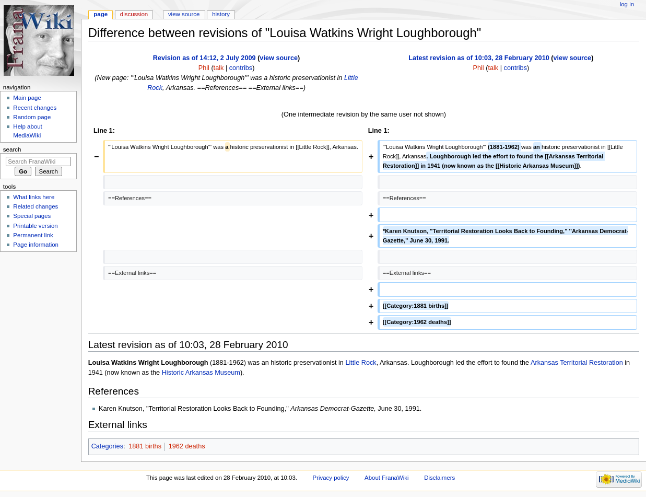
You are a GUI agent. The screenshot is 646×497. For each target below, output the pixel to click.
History (221, 14)
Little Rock (360, 362)
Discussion (134, 14)
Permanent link (33, 235)
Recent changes (34, 108)
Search (12, 149)
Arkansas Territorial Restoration (577, 362)
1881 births (144, 446)
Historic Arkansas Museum (201, 372)
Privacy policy (331, 478)
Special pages (32, 216)
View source (183, 14)
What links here (33, 197)
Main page (27, 98)
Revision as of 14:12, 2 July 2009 (204, 58)
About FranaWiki (386, 478)
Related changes (35, 206)
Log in (627, 4)
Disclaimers (439, 478)
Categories (107, 446)
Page (100, 14)
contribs (240, 68)
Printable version (35, 226)
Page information (35, 244)
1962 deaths (187, 446)
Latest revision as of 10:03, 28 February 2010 (478, 58)
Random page (32, 117)
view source (279, 58)
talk (219, 68)
